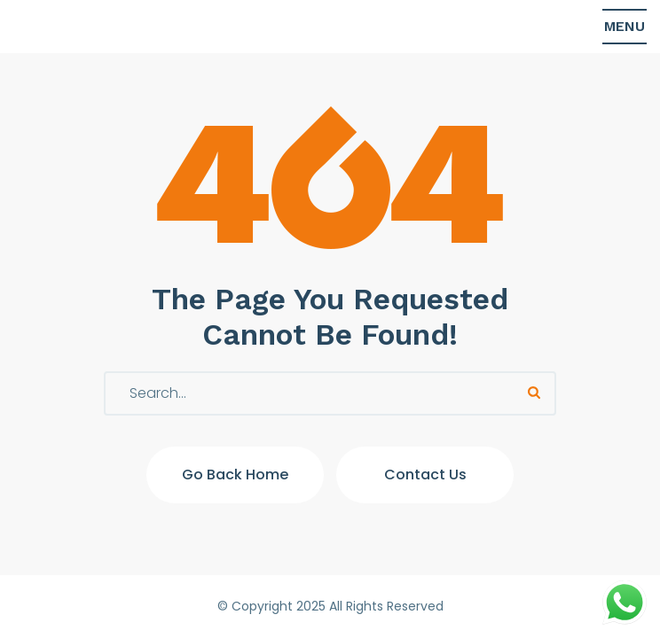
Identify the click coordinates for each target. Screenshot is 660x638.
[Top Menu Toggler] (624, 26)
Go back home (235, 474)
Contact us (425, 474)
